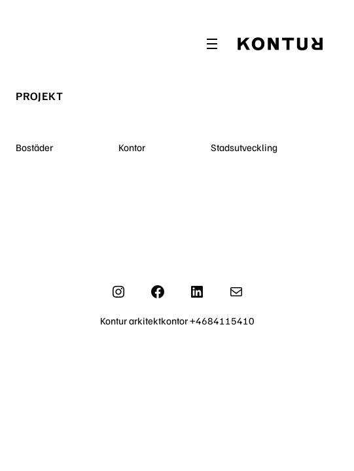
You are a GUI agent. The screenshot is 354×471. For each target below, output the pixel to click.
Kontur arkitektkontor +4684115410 (177, 320)
